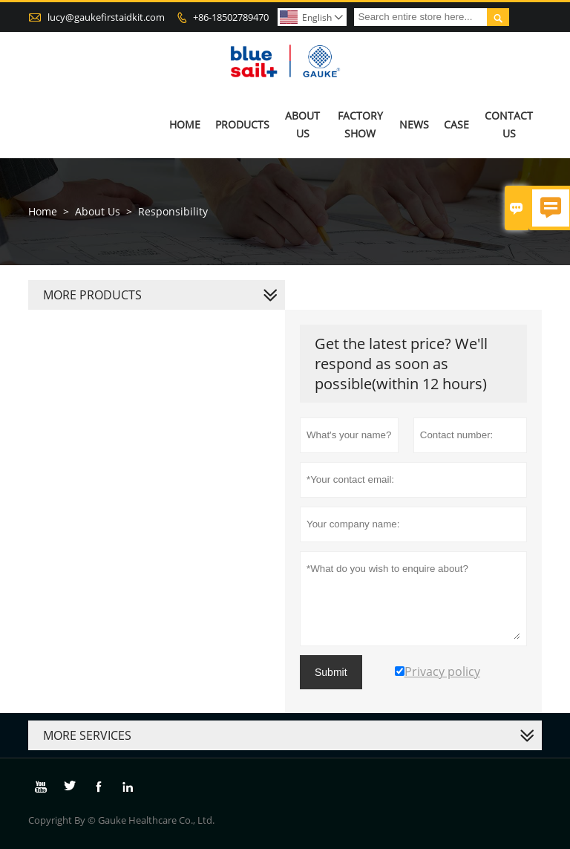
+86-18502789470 (231, 17)
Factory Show (360, 124)
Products (242, 124)
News (414, 124)
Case (456, 124)
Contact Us (509, 124)
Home (184, 124)
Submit (331, 672)
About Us (302, 124)
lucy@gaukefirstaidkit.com (106, 17)
